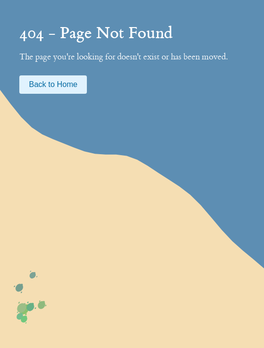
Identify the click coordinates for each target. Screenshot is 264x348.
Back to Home (53, 84)
